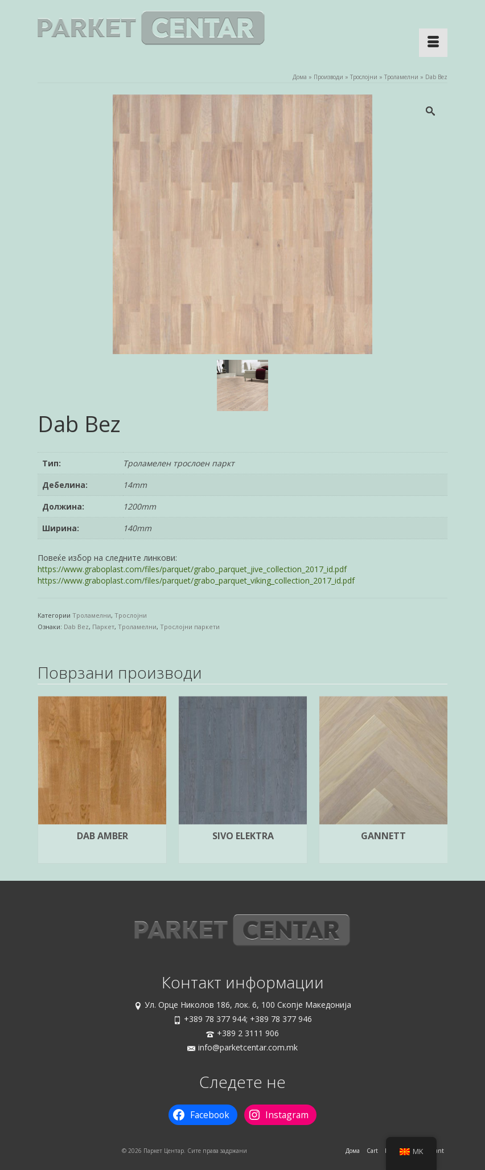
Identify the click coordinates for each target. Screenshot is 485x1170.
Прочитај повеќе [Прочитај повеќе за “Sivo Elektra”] (243, 855)
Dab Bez (76, 626)
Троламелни (91, 615)
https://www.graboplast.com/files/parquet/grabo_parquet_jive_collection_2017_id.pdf (192, 569)
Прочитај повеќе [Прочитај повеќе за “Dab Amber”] (102, 855)
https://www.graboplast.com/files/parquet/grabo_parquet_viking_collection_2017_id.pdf (196, 580)
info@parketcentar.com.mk (242, 1047)
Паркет (103, 626)
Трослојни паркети (190, 626)
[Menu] (433, 42)
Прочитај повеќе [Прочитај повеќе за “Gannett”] (383, 855)
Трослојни (130, 615)
